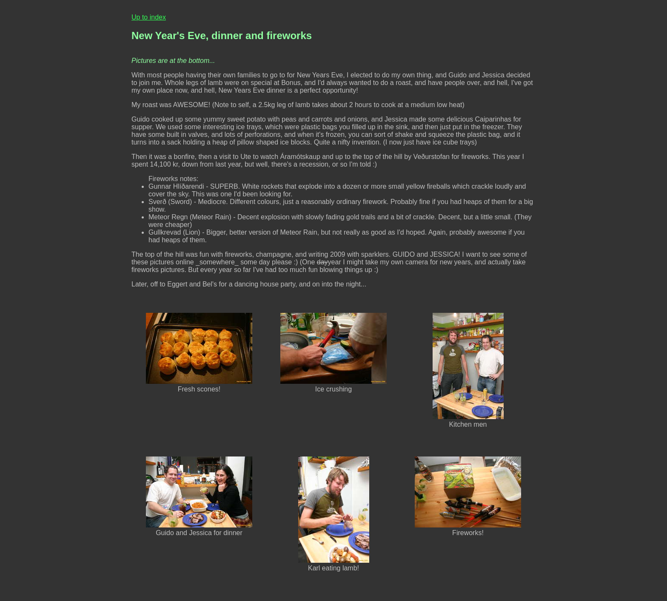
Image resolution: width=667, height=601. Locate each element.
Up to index (148, 17)
